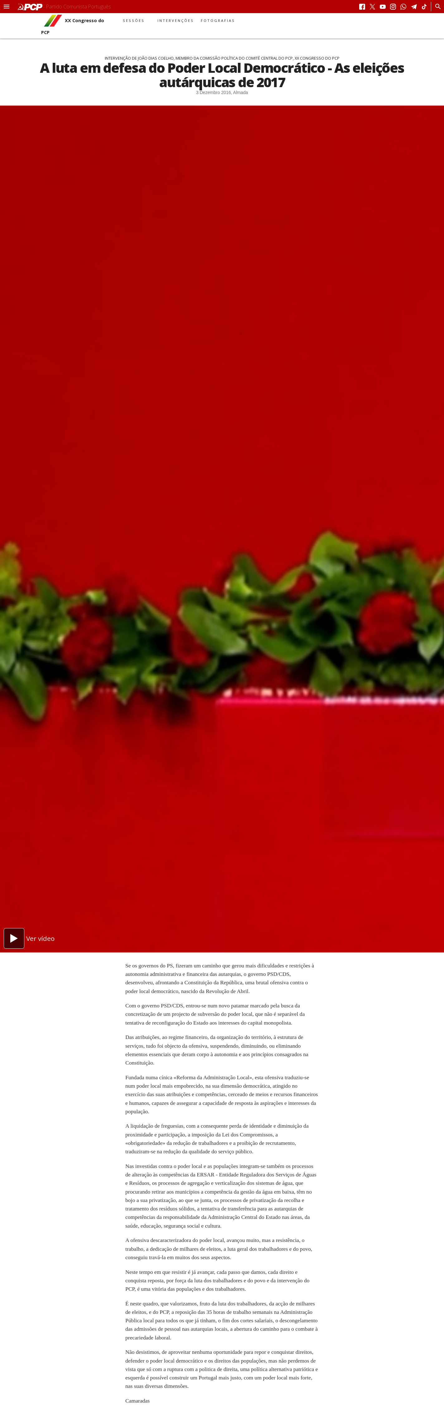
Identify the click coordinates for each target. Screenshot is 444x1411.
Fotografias (218, 20)
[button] (6, 6)
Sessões (134, 20)
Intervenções (175, 20)
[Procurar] (436, 6)
